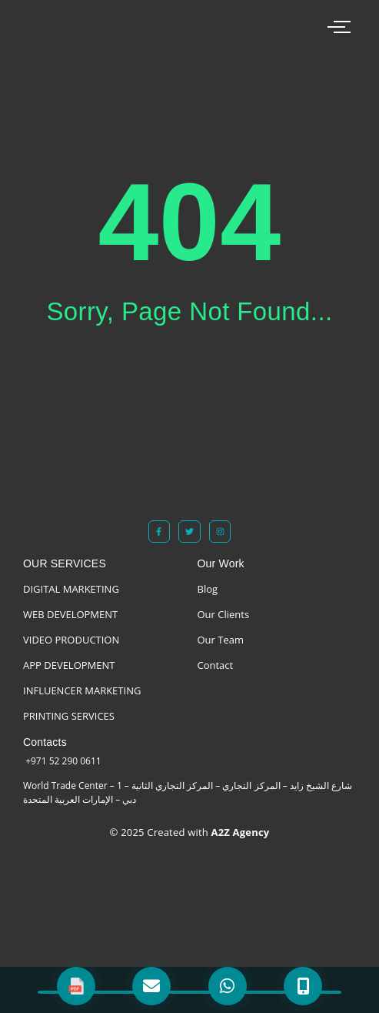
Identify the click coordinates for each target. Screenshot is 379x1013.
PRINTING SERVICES (69, 716)
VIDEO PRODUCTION (71, 640)
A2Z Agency (239, 832)
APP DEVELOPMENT (69, 665)
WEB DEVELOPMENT (70, 614)
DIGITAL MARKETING (71, 589)
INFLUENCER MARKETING (82, 690)
